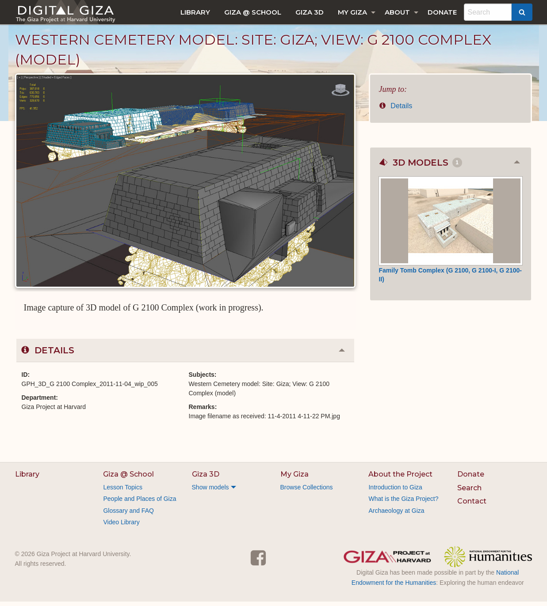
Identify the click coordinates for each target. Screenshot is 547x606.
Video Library (121, 526)
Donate (442, 12)
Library (195, 12)
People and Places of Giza (139, 503)
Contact (471, 505)
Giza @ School (252, 12)
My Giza (352, 12)
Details (396, 110)
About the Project (400, 478)
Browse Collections (306, 491)
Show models (210, 491)
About (397, 12)
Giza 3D (309, 12)
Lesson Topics (122, 491)
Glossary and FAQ (128, 515)
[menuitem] (195, 12)
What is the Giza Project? (403, 503)
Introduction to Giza (395, 491)
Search (469, 492)
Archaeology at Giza (396, 515)
